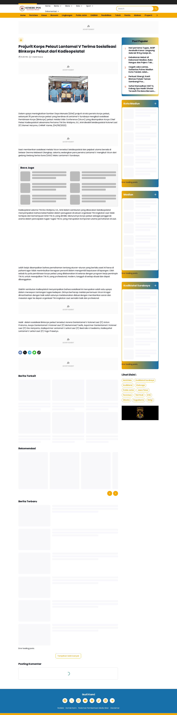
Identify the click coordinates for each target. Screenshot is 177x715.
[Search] (134, 8)
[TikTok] (98, 700)
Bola (79, 6)
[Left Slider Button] (109, 493)
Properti (148, 15)
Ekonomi (54, 15)
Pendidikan (106, 15)
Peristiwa (33, 15)
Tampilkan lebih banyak (68, 656)
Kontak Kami (71, 708)
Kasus (44, 15)
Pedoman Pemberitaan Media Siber (93, 708)
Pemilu (127, 15)
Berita (58, 6)
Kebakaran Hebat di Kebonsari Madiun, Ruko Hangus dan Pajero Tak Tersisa (141, 60)
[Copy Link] (39, 352)
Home (47, 6)
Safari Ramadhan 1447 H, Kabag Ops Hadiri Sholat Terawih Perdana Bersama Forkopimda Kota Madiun (142, 88)
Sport (90, 6)
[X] (25, 352)
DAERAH (94, 15)
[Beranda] (20, 39)
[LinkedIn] (105, 700)
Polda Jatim (81, 15)
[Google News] (91, 700)
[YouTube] (85, 700)
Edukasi (137, 15)
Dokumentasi (52, 11)
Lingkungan (67, 15)
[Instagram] (78, 700)
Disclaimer (115, 708)
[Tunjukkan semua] (155, 103)
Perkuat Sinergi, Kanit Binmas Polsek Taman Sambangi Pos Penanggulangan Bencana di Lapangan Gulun (142, 79)
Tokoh (118, 15)
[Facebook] (20, 352)
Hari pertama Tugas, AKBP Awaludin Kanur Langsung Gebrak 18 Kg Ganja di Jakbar (142, 50)
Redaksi (61, 708)
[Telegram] (29, 352)
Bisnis (69, 6)
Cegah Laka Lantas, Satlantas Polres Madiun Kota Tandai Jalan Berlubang (141, 69)
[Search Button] (155, 8)
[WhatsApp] (34, 352)
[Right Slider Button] (156, 15)
